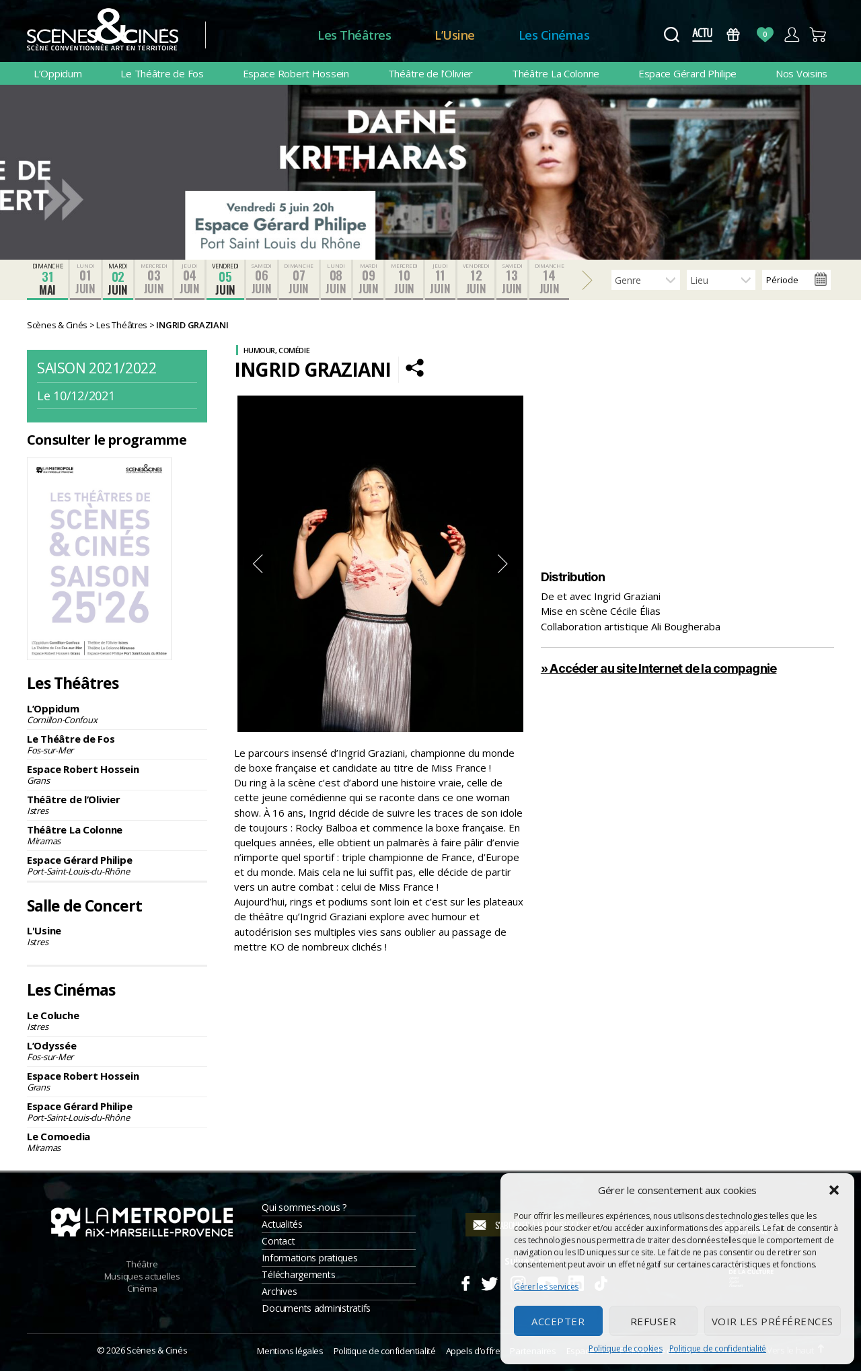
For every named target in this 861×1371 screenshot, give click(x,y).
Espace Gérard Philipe (687, 73)
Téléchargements (298, 1274)
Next (503, 563)
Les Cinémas (554, 35)
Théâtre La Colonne (555, 73)
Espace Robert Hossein (296, 73)
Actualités (282, 1224)
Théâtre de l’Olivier (431, 73)
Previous (257, 563)
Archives (279, 1291)
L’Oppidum (58, 73)
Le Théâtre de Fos (161, 73)
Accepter (558, 1321)
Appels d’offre (473, 1351)
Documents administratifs (316, 1308)
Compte (791, 34)
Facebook (465, 1281)
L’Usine (455, 35)
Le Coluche (117, 1020)
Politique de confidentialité (717, 1348)
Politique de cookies (626, 1348)
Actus (702, 34)
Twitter (488, 1281)
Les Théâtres (354, 35)
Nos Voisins (801, 73)
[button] (834, 1190)
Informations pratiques (309, 1257)
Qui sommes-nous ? (304, 1207)
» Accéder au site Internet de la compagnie (659, 668)
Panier (818, 34)
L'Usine (117, 936)
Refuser (653, 1321)
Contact (278, 1240)
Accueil (261, 35)
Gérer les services (546, 1286)
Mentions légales (290, 1351)
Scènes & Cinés (156, 1350)
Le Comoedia (117, 1141)
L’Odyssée (117, 1051)
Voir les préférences (772, 1321)
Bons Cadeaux (733, 34)
